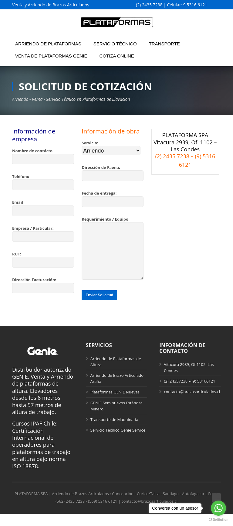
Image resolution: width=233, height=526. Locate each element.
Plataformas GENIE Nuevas (115, 404)
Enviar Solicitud (99, 307)
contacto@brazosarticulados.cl (192, 403)
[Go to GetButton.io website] (218, 520)
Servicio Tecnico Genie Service (117, 442)
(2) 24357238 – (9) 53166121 (189, 393)
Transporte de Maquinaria (114, 431)
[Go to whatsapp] (218, 508)
